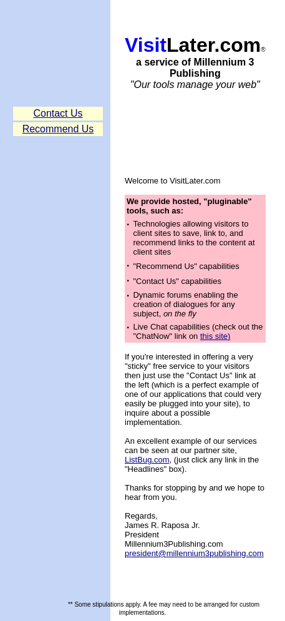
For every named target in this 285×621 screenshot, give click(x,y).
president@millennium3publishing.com (194, 553)
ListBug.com (147, 459)
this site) (215, 336)
